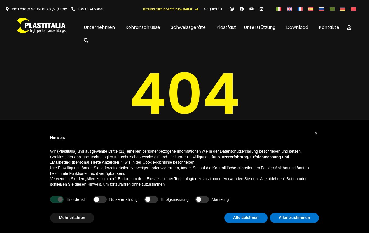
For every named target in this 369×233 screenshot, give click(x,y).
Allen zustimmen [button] (294, 217)
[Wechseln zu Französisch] (300, 9)
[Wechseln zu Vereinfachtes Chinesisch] (353, 9)
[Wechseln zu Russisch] (321, 9)
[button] (316, 133)
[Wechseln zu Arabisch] (332, 9)
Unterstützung (261, 27)
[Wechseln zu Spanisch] (310, 9)
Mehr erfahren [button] (72, 217)
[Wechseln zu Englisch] (289, 9)
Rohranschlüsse (144, 27)
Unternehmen (101, 27)
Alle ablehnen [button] (246, 217)
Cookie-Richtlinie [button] (157, 162)
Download (298, 27)
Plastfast (226, 27)
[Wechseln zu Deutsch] (342, 9)
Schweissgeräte (190, 27)
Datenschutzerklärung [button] (239, 151)
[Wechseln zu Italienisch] (279, 9)
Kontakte (329, 27)
